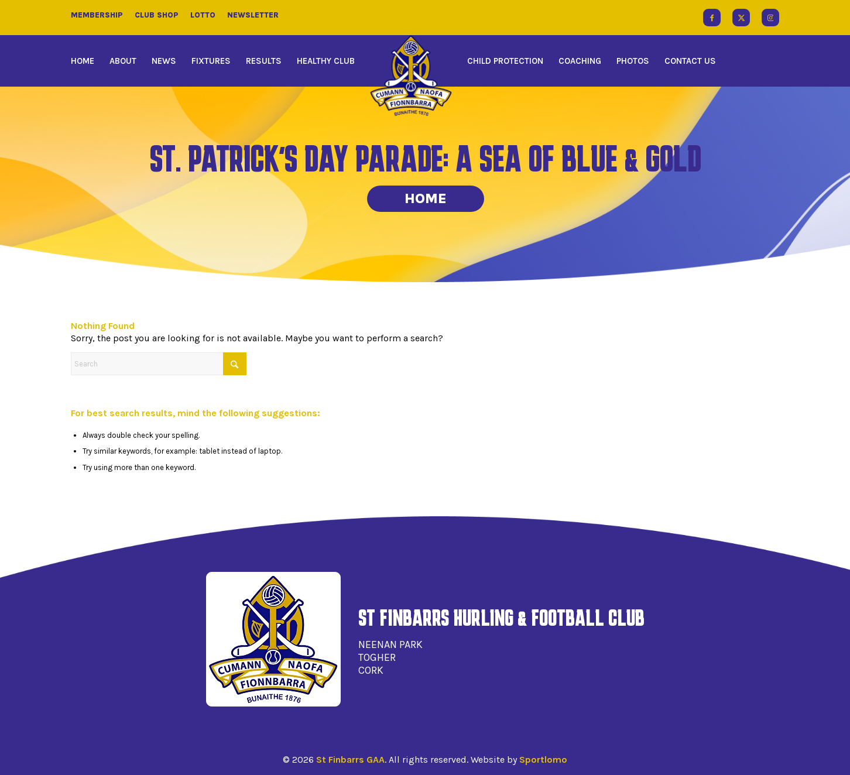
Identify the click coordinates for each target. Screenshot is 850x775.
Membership (97, 15)
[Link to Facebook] (712, 17)
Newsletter (253, 15)
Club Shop (157, 15)
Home (426, 198)
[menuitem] (86, 61)
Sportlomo (543, 759)
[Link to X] (741, 17)
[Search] (158, 363)
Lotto (202, 15)
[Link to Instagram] (770, 17)
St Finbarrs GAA (350, 759)
